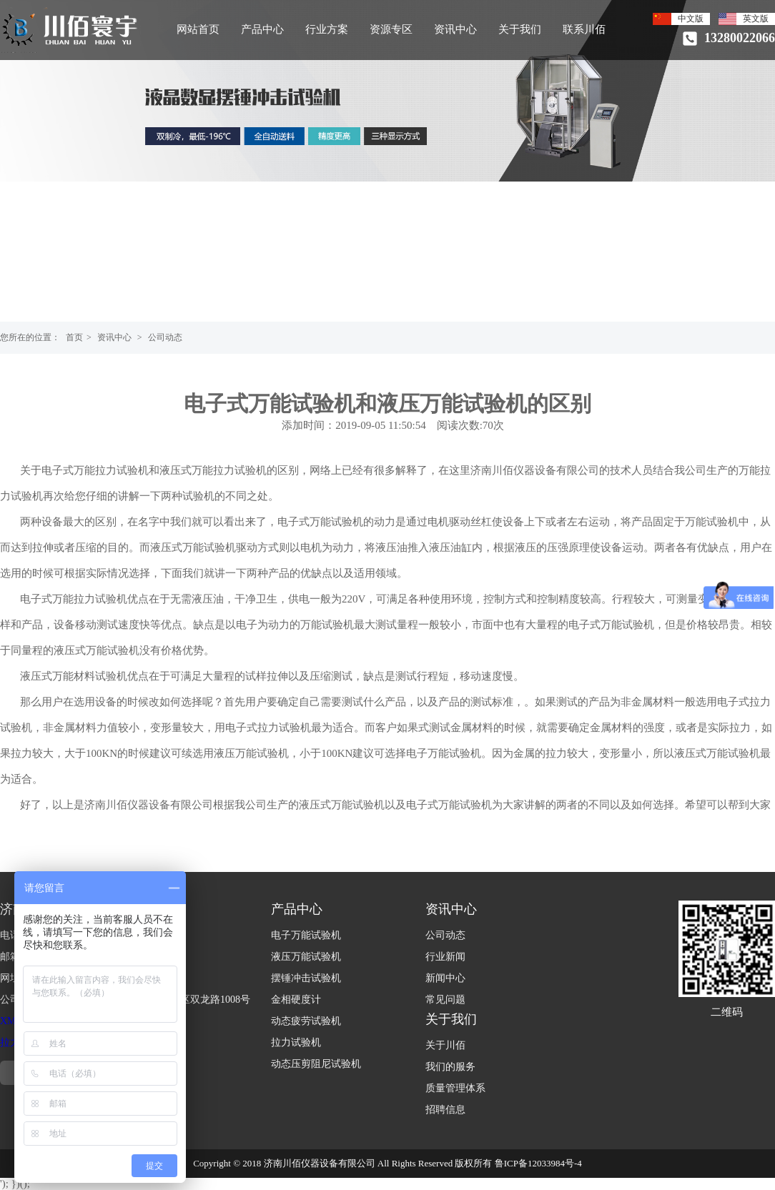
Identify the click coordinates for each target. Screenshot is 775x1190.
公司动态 (165, 337)
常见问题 (445, 999)
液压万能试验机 (306, 956)
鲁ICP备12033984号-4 (538, 1163)
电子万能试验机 (306, 935)
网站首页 (198, 29)
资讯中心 (455, 29)
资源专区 (391, 29)
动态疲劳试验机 (306, 1021)
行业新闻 (445, 956)
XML (11, 1021)
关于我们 (519, 29)
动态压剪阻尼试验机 (316, 1063)
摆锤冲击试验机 (306, 978)
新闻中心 (445, 978)
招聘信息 (445, 1109)
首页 (74, 337)
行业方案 (326, 29)
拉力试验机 (296, 1042)
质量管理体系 (455, 1088)
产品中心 (262, 29)
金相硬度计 (296, 999)
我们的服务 (450, 1066)
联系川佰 (584, 29)
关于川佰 (445, 1045)
